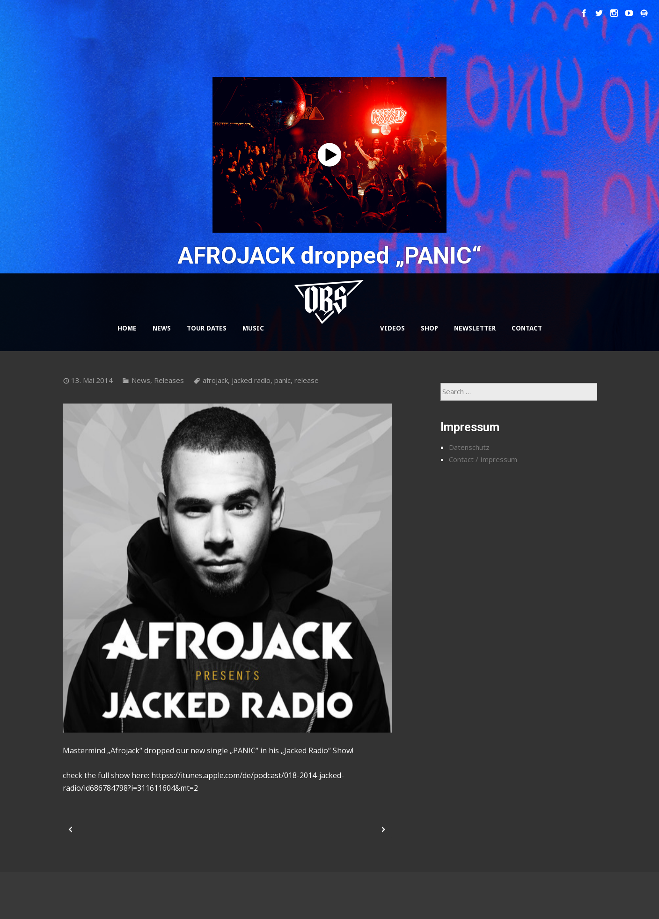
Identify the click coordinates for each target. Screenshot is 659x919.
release (306, 380)
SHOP (429, 328)
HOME (127, 328)
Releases (169, 380)
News (141, 380)
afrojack (215, 380)
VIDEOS (392, 328)
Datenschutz (469, 447)
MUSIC (253, 328)
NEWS (162, 328)
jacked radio (251, 380)
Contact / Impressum (483, 459)
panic (282, 380)
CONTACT (527, 328)
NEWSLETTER (475, 328)
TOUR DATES (207, 328)
